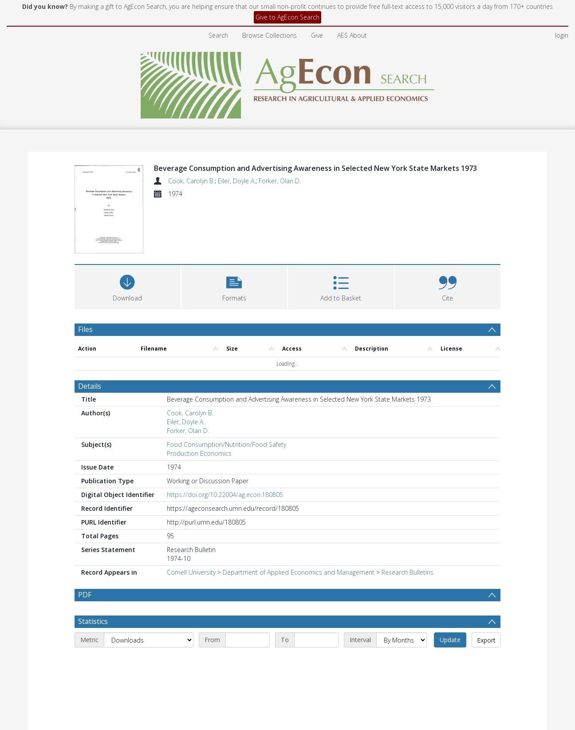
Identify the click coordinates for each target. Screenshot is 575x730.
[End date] (316, 608)
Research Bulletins (407, 520)
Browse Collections (269, 35)
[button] (234, 234)
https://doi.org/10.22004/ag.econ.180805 (225, 442)
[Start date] (247, 608)
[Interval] (401, 608)
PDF (84, 543)
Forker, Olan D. (280, 181)
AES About (352, 35)
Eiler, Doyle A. (237, 181)
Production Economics (199, 401)
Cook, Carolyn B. (191, 181)
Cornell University (191, 520)
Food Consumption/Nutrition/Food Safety (226, 392)
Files (85, 277)
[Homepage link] (288, 82)
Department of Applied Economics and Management (298, 520)
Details (89, 334)
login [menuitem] (561, 35)
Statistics (93, 590)
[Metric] (148, 608)
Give (317, 35)
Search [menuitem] (218, 35)
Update (450, 608)
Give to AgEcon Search (287, 17)
